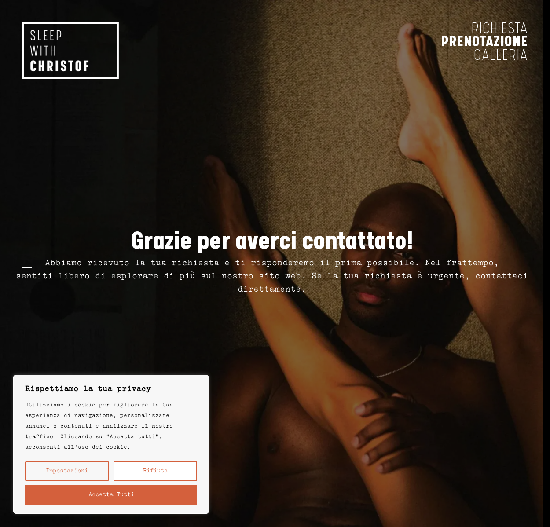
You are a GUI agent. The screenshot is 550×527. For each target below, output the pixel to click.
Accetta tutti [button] (111, 494)
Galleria (501, 55)
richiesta (499, 28)
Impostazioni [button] (67, 471)
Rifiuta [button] (155, 471)
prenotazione (484, 41)
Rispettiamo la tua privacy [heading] (88, 389)
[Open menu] (31, 263)
